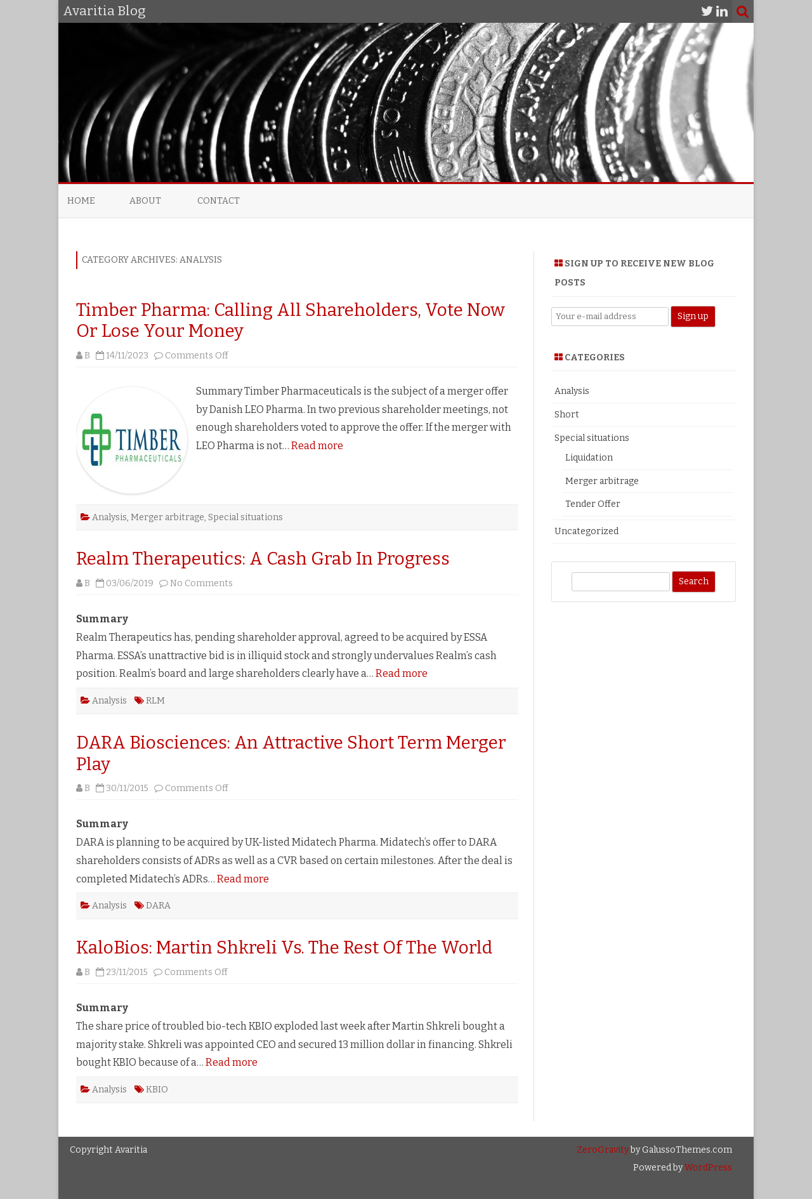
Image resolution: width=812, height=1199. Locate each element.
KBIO (157, 1089)
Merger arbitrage (167, 517)
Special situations (245, 517)
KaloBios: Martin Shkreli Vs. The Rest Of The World (284, 947)
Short (566, 414)
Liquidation (589, 457)
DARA (158, 905)
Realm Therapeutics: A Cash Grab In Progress (263, 558)
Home (81, 200)
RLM (155, 700)
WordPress (707, 1167)
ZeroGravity (603, 1149)
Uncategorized (586, 531)
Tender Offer (592, 504)
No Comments (201, 583)
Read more (317, 446)
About (145, 200)
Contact (218, 200)
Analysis (109, 517)
